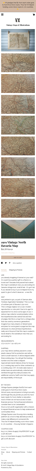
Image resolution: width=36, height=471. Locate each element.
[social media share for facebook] (2, 263)
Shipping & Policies (15, 270)
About (8, 452)
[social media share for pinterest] (10, 263)
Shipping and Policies (19, 452)
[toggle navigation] (2, 14)
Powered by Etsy (6, 467)
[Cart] (34, 15)
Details (4, 270)
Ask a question (17, 263)
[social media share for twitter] (6, 263)
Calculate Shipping (7, 253)
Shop (3, 452)
